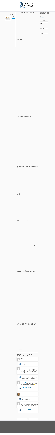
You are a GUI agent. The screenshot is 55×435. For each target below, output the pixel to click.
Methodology (18, 9)
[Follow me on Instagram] (6, 433)
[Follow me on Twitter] (10, 433)
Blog (26, 9)
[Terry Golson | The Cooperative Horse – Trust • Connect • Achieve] (27, 5)
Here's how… (13, 18)
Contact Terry (31, 9)
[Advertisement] (10, 35)
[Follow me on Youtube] (8, 433)
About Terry (13, 9)
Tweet (18, 349)
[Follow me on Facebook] (5, 433)
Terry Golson (24, 362)
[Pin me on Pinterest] (7, 433)
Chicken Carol (24, 393)
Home (9, 9)
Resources (22, 9)
